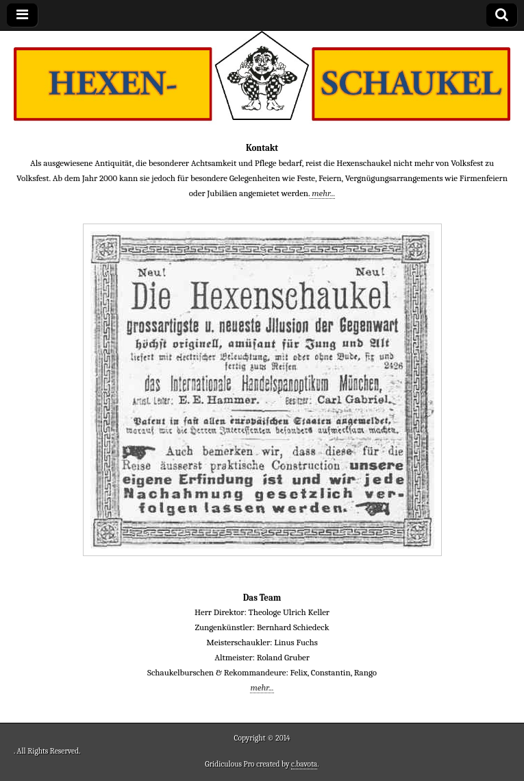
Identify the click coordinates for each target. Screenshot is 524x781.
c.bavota (304, 764)
